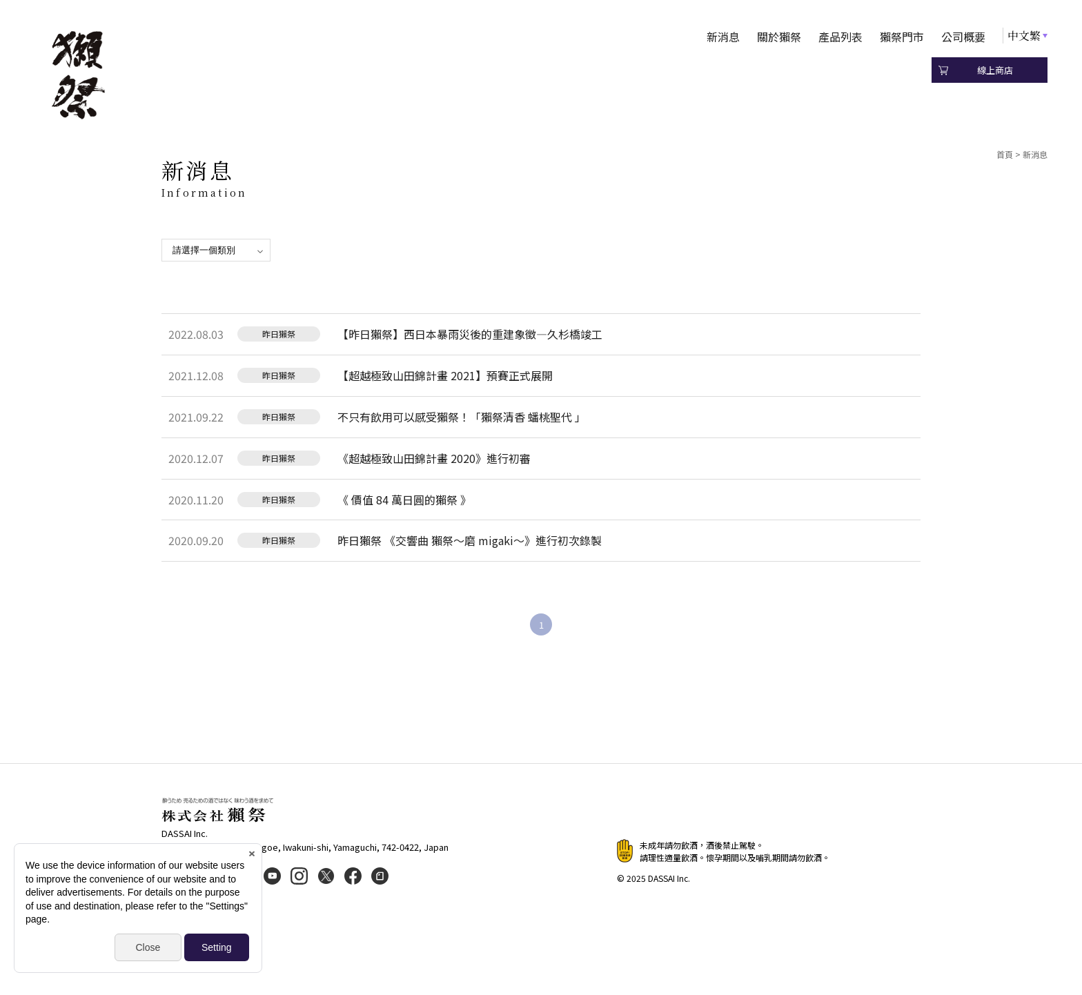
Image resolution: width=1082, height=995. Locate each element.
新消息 (723, 36)
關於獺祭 (779, 36)
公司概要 (963, 36)
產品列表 (840, 36)
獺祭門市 (902, 36)
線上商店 (995, 70)
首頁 (1004, 154)
